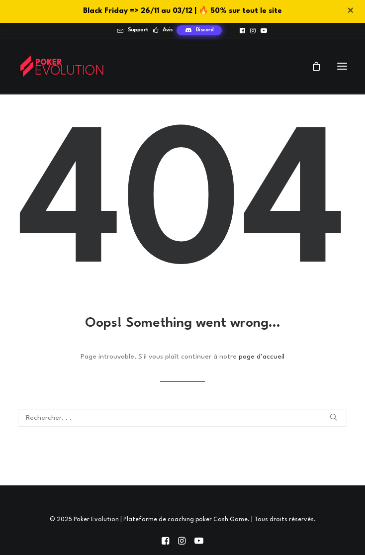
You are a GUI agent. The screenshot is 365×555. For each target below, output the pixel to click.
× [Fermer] (350, 11)
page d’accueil (261, 356)
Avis (168, 30)
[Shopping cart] (312, 66)
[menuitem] (133, 30)
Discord (205, 30)
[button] (242, 30)
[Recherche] (182, 418)
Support (138, 30)
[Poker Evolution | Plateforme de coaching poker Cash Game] (61, 66)
